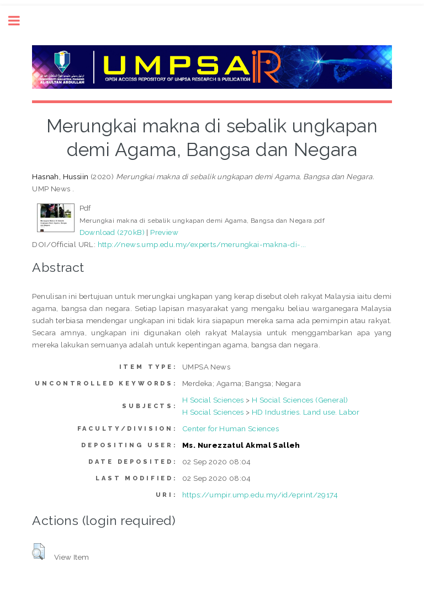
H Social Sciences (213, 399)
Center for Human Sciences (230, 428)
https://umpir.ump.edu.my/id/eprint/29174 (260, 494)
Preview (164, 232)
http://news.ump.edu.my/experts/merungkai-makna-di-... (202, 244)
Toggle (20, 20)
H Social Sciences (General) (300, 399)
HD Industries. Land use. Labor (305, 412)
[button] (38, 551)
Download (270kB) (112, 232)
